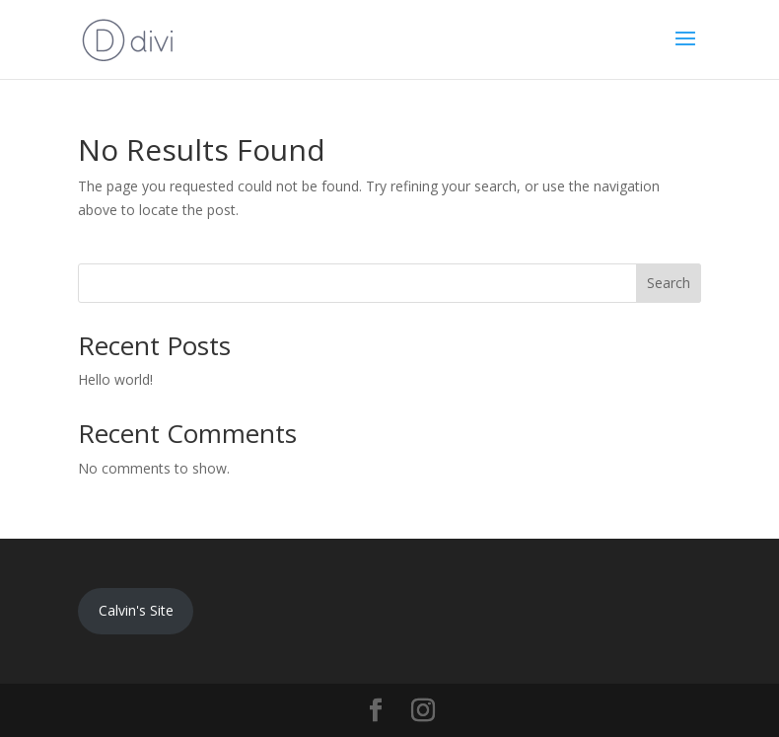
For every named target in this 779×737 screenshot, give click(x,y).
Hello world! (115, 379)
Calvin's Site (136, 610)
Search (668, 282)
